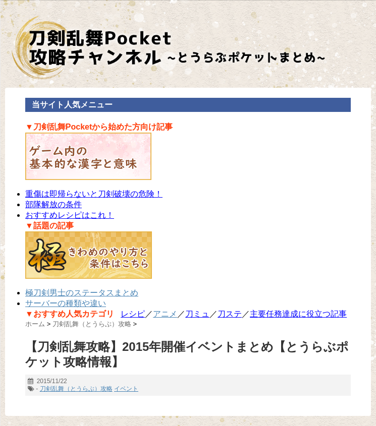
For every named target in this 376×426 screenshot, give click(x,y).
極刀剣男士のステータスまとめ (81, 292)
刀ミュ (197, 314)
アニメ (165, 314)
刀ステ (230, 314)
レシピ (133, 314)
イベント (126, 388)
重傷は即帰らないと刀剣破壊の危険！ (94, 194)
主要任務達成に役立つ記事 (298, 314)
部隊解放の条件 (53, 204)
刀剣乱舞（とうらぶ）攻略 (76, 388)
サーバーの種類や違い (65, 303)
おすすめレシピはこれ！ (69, 215)
